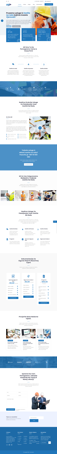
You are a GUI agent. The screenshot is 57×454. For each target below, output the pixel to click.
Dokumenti (19, 444)
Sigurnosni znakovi (44, 239)
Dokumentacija (39, 4)
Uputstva (25, 436)
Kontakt (25, 443)
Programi (12, 239)
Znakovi (25, 438)
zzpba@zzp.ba (48, 1)
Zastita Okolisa (44, 229)
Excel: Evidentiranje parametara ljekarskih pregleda (28, 343)
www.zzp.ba (32, 452)
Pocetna (19, 4)
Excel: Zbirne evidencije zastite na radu (12, 343)
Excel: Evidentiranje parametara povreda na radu (43, 343)
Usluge (29, 4)
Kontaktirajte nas (49, 4)
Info (55, 221)
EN (8, 1)
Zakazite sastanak (10, 409)
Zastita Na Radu (13, 229)
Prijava (34, 420)
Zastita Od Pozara (29, 229)
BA (6, 1)
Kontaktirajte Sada (28, 164)
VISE (9, 40)
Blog (34, 4)
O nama (24, 4)
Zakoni (24, 441)
